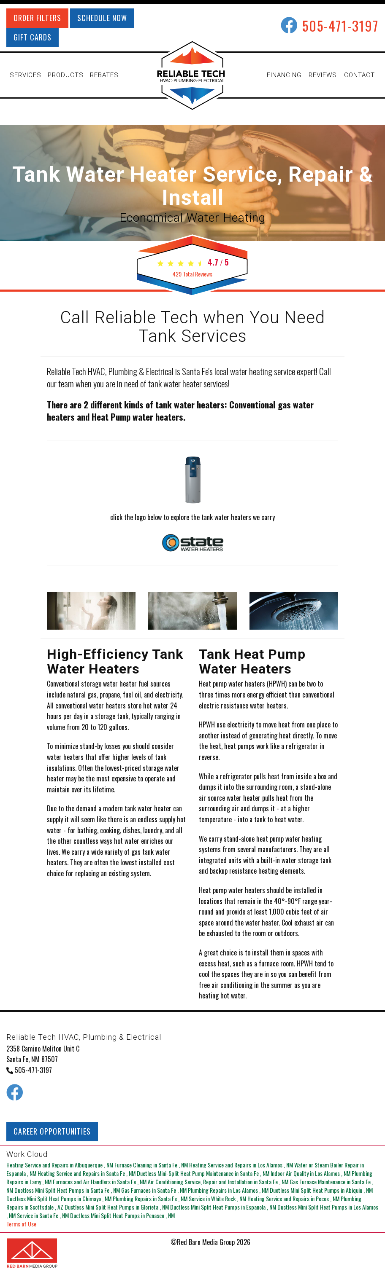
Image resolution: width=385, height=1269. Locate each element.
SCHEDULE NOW (102, 17)
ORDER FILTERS (37, 17)
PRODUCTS (66, 75)
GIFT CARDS (33, 37)
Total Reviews (192, 273)
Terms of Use (21, 1223)
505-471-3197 (340, 25)
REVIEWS (323, 75)
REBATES (104, 75)
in (60, 1164)
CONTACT (359, 75)
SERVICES (25, 75)
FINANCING (284, 75)
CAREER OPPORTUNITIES (52, 1131)
